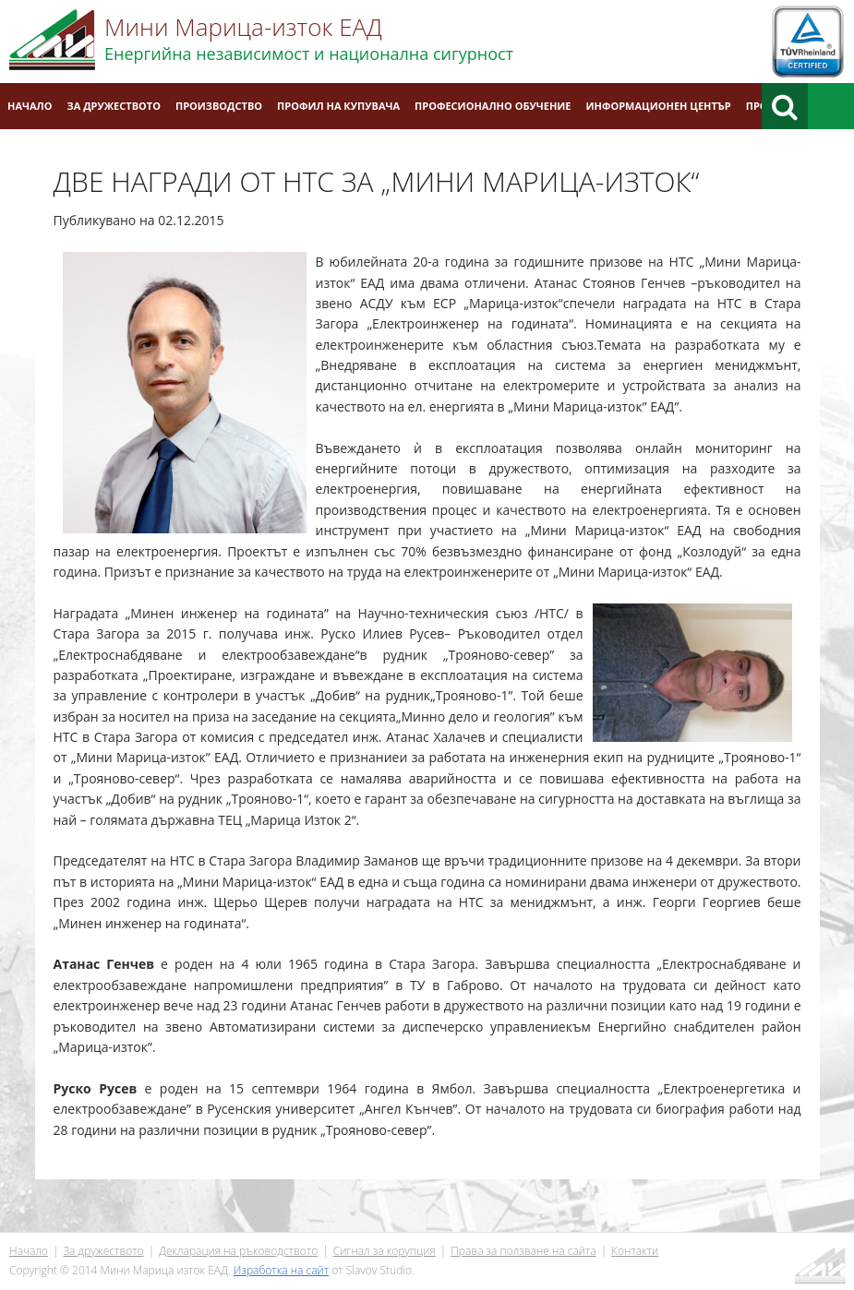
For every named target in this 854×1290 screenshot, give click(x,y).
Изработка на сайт (281, 1270)
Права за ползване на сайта (523, 1251)
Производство (218, 106)
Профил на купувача (338, 106)
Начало (30, 106)
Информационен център (658, 106)
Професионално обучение (493, 106)
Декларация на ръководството (238, 1251)
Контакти (35, 152)
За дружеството (114, 106)
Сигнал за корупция (384, 1251)
